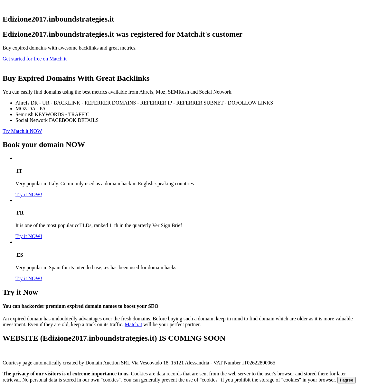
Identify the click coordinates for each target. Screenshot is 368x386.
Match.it (133, 324)
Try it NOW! (28, 194)
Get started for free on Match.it (35, 58)
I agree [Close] (347, 380)
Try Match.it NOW (22, 131)
